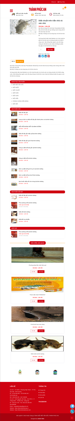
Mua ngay (50, 49)
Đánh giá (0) (19, 61)
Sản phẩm (42, 395)
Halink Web (41, 418)
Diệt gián (15, 95)
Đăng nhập (61, 2)
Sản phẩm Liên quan (37, 243)
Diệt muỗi (16, 87)
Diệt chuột (46, 53)
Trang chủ (42, 390)
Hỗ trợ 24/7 (38, 13)
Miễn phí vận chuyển (22, 13)
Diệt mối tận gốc (18, 84)
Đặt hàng (41, 271)
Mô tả (13, 61)
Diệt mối (15, 103)
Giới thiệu (42, 392)
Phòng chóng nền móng (20, 101)
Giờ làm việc (56, 13)
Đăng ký (53, 2)
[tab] (13, 61)
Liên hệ (42, 397)
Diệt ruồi (16, 92)
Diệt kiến (15, 98)
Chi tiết (34, 271)
